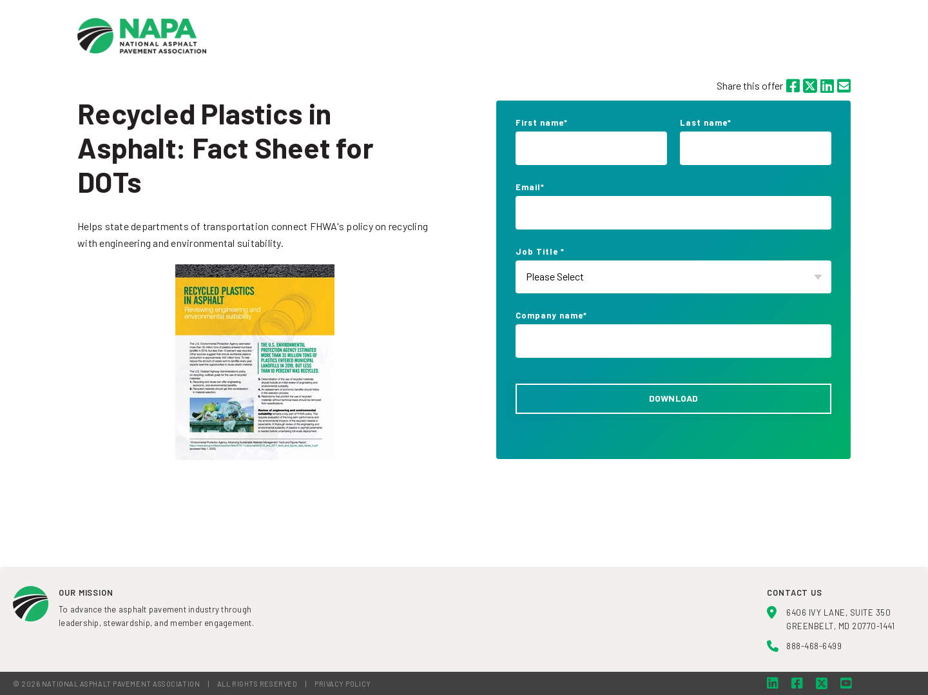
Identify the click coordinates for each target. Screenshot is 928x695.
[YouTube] (846, 683)
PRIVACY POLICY (342, 684)
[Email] (844, 85)
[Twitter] (810, 85)
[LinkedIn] (827, 85)
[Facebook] (793, 85)
